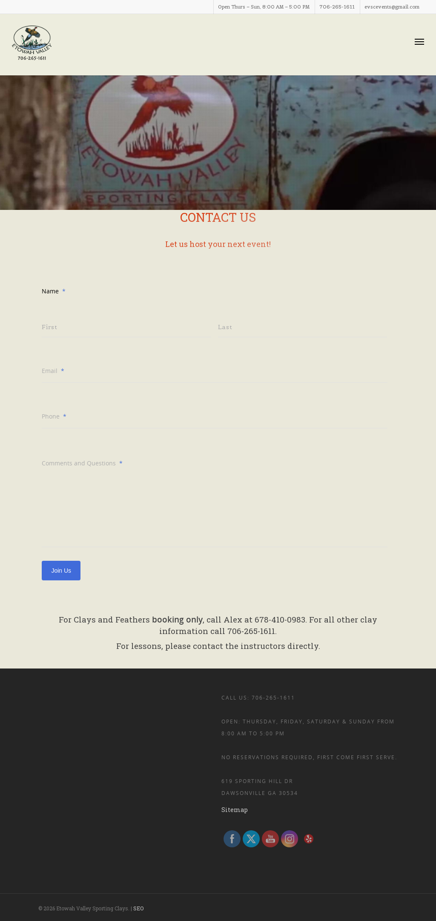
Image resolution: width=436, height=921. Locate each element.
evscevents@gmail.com (391, 7)
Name (54, 291)
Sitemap (234, 810)
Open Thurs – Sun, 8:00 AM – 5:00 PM (264, 7)
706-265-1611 (337, 7)
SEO (138, 908)
